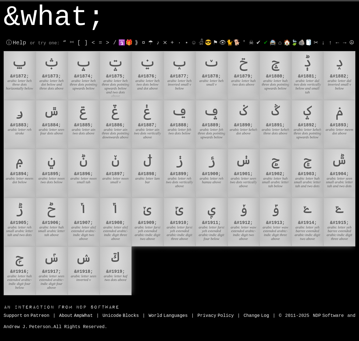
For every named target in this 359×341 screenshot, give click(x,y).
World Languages (168, 315)
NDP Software (61, 307)
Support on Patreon (26, 315)
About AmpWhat (76, 315)
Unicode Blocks (121, 315)
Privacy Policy (215, 315)
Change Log (256, 315)
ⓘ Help (16, 43)
